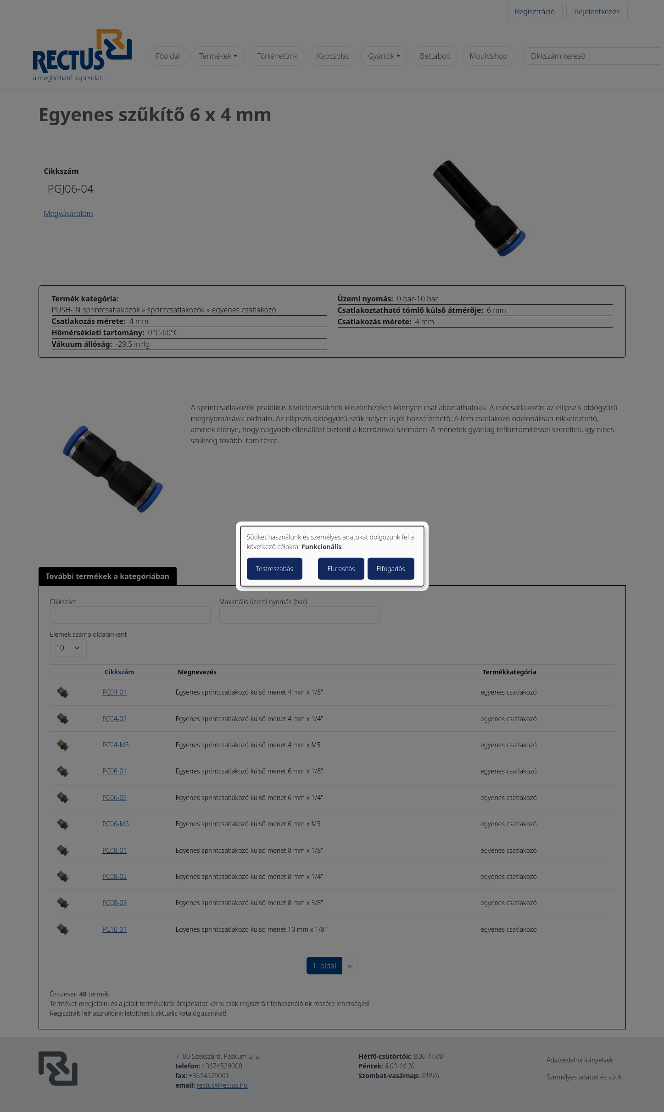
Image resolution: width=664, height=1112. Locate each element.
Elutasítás (341, 568)
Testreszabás (274, 568)
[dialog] (332, 556)
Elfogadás (391, 568)
